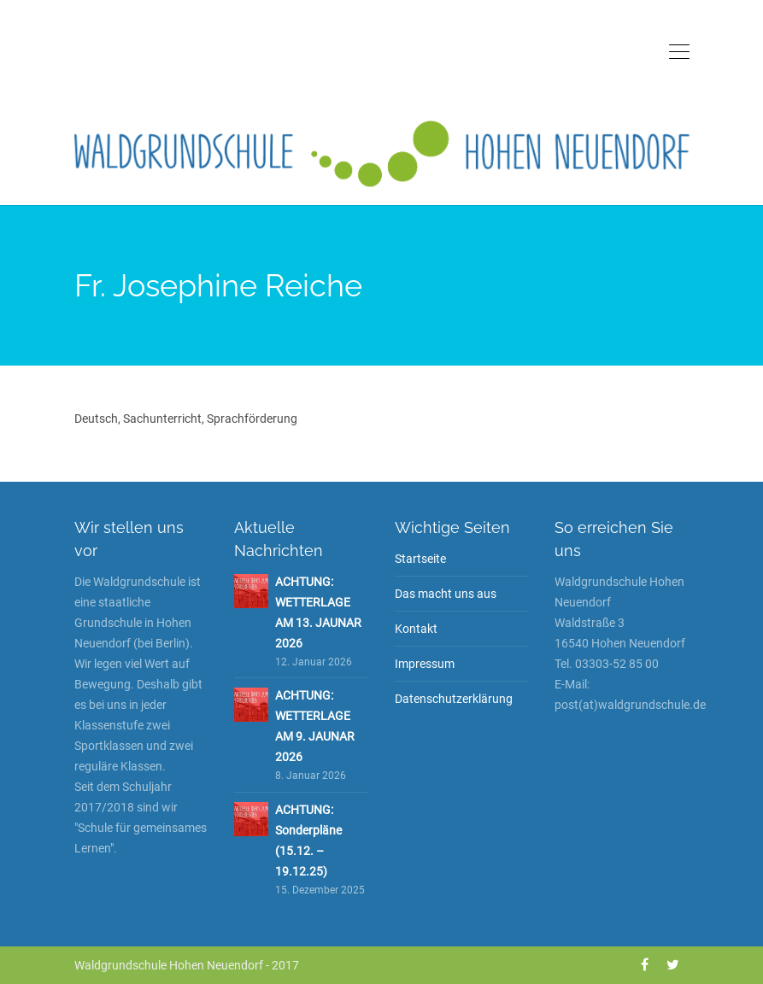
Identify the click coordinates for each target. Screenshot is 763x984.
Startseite (420, 558)
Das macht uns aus (445, 593)
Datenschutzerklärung (454, 699)
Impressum (425, 664)
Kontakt (416, 629)
